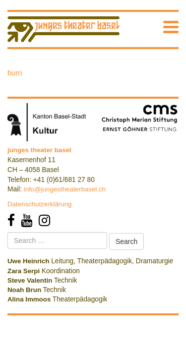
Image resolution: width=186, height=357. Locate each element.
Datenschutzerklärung (39, 204)
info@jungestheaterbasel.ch (65, 189)
